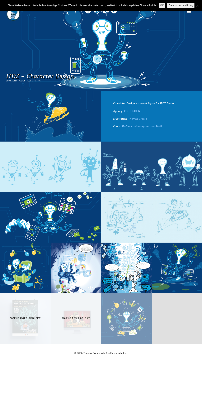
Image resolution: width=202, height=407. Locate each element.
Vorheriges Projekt (25, 318)
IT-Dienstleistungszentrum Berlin (142, 126)
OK (162, 5)
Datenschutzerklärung (181, 5)
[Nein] (197, 6)
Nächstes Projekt (76, 318)
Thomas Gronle (137, 118)
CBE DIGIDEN (132, 111)
